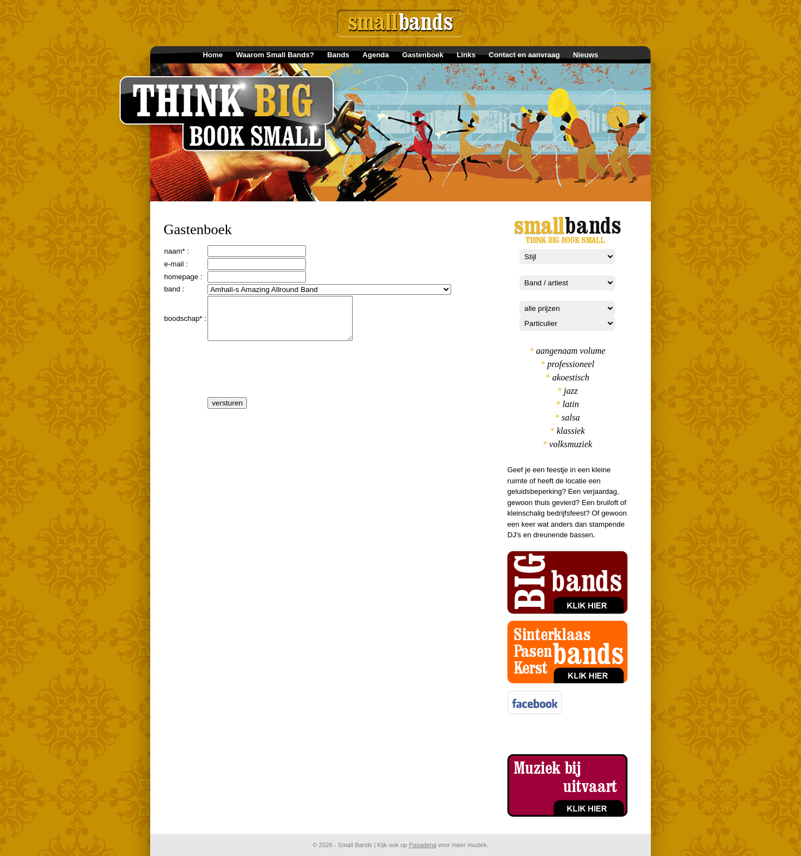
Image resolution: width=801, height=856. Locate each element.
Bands (338, 55)
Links (466, 55)
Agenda (376, 55)
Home (212, 55)
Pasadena (423, 845)
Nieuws (586, 55)
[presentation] (292, 381)
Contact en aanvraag (524, 55)
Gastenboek (422, 55)
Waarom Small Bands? (275, 55)
